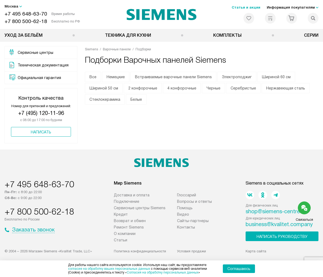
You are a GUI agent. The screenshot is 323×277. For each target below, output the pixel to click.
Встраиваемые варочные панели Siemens (173, 77)
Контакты (186, 227)
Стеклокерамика (104, 99)
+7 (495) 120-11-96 (41, 113)
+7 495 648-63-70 (26, 14)
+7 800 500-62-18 (26, 21)
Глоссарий (186, 195)
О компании (125, 233)
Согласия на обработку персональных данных (162, 272)
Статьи (120, 240)
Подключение (126, 201)
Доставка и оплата (131, 195)
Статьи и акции (246, 7)
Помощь (185, 208)
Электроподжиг (237, 77)
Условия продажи (191, 251)
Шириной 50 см (103, 88)
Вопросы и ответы (194, 201)
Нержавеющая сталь (285, 88)
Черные (213, 88)
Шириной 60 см (276, 77)
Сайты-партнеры (193, 221)
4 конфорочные (181, 88)
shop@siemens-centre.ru (276, 211)
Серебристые (243, 88)
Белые (136, 99)
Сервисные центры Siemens (140, 208)
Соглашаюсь (238, 269)
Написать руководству (282, 236)
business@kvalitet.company (279, 224)
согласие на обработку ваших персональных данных (109, 269)
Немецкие (116, 77)
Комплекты (227, 35)
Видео (183, 214)
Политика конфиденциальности (140, 251)
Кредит (121, 214)
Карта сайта (256, 251)
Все (92, 77)
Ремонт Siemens (129, 227)
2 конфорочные (142, 88)
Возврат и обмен (130, 221)
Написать (41, 132)
